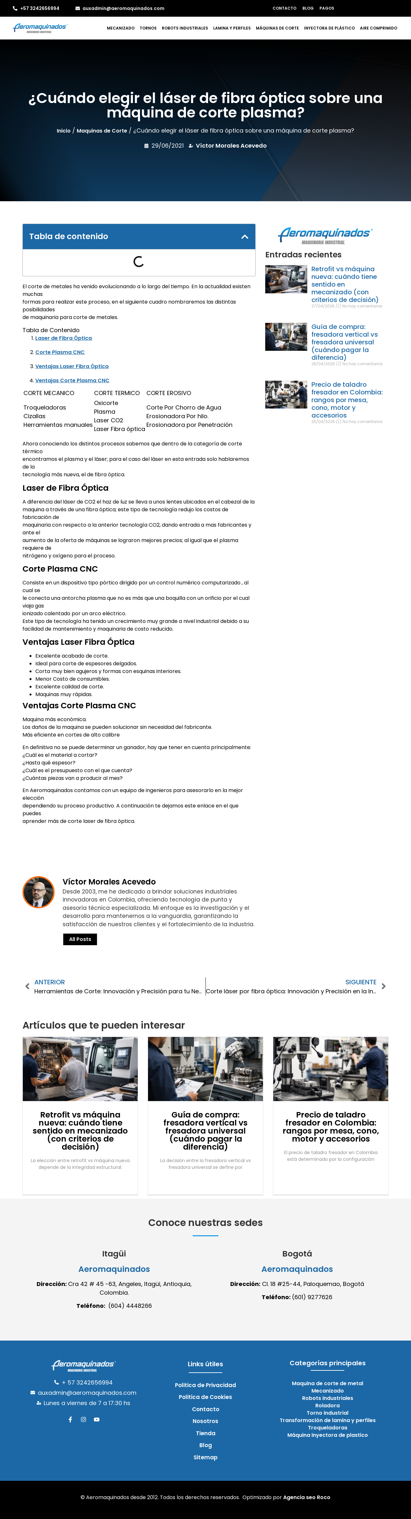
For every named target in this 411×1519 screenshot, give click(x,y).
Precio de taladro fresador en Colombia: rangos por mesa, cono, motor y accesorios (347, 400)
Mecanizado (121, 28)
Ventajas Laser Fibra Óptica (72, 366)
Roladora (327, 1405)
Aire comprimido (378, 28)
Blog (308, 8)
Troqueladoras (327, 1428)
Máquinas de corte (277, 28)
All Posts (80, 939)
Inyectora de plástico (329, 28)
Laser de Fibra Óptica (63, 338)
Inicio (64, 130)
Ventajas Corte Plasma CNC (72, 380)
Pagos (326, 8)
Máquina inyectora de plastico (327, 1435)
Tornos (148, 28)
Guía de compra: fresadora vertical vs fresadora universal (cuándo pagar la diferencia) (344, 342)
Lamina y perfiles (232, 28)
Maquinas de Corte (102, 130)
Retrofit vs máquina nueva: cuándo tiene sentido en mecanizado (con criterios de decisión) (80, 1130)
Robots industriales (185, 28)
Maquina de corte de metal (327, 1383)
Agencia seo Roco (306, 1497)
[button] (245, 237)
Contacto (285, 8)
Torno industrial (327, 1413)
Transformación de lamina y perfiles (328, 1420)
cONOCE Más (46, 843)
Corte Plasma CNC (60, 352)
